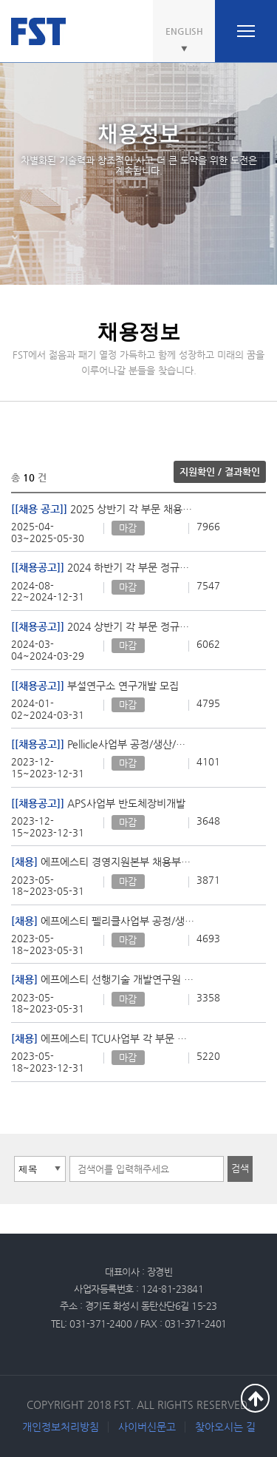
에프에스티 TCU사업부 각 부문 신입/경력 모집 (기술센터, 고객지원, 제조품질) (102, 1038)
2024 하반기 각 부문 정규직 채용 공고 (102, 567)
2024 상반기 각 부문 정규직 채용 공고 (102, 626)
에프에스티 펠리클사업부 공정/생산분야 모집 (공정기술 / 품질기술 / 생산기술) (102, 921)
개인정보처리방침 (60, 1427)
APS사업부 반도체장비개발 (98, 803)
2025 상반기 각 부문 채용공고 (102, 509)
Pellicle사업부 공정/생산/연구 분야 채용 (102, 744)
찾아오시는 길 (225, 1427)
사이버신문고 (147, 1427)
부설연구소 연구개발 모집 (95, 686)
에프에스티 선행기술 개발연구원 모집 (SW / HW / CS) (102, 979)
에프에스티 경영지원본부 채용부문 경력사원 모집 (102, 862)
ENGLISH (184, 31)
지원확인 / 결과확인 (219, 471)
